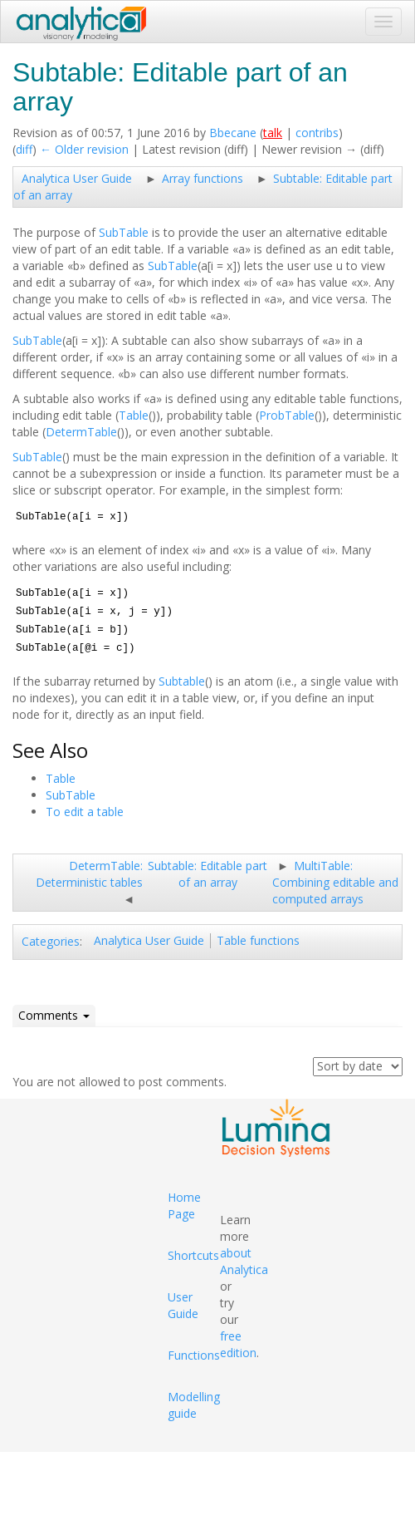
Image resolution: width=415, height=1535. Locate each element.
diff (24, 149)
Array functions (202, 178)
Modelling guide (194, 1405)
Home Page (184, 1205)
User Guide (183, 1305)
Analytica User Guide (77, 178)
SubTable (124, 232)
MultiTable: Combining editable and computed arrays (335, 882)
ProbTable (287, 415)
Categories (51, 941)
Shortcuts (193, 1255)
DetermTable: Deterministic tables (89, 874)
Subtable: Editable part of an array (207, 874)
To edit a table (85, 811)
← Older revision (84, 149)
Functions (194, 1355)
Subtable (182, 681)
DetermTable (81, 432)
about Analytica (244, 1261)
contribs (317, 132)
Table (134, 415)
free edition (238, 1344)
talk (272, 132)
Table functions (258, 940)
